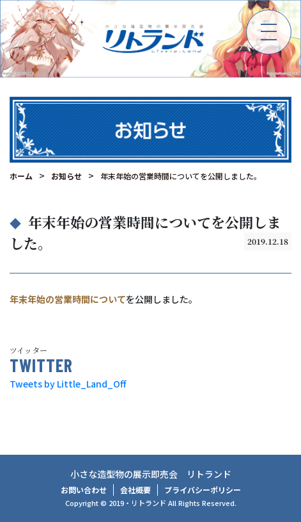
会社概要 (135, 489)
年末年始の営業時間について (68, 299)
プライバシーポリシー (202, 489)
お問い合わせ (84, 489)
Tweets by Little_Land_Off (68, 383)
